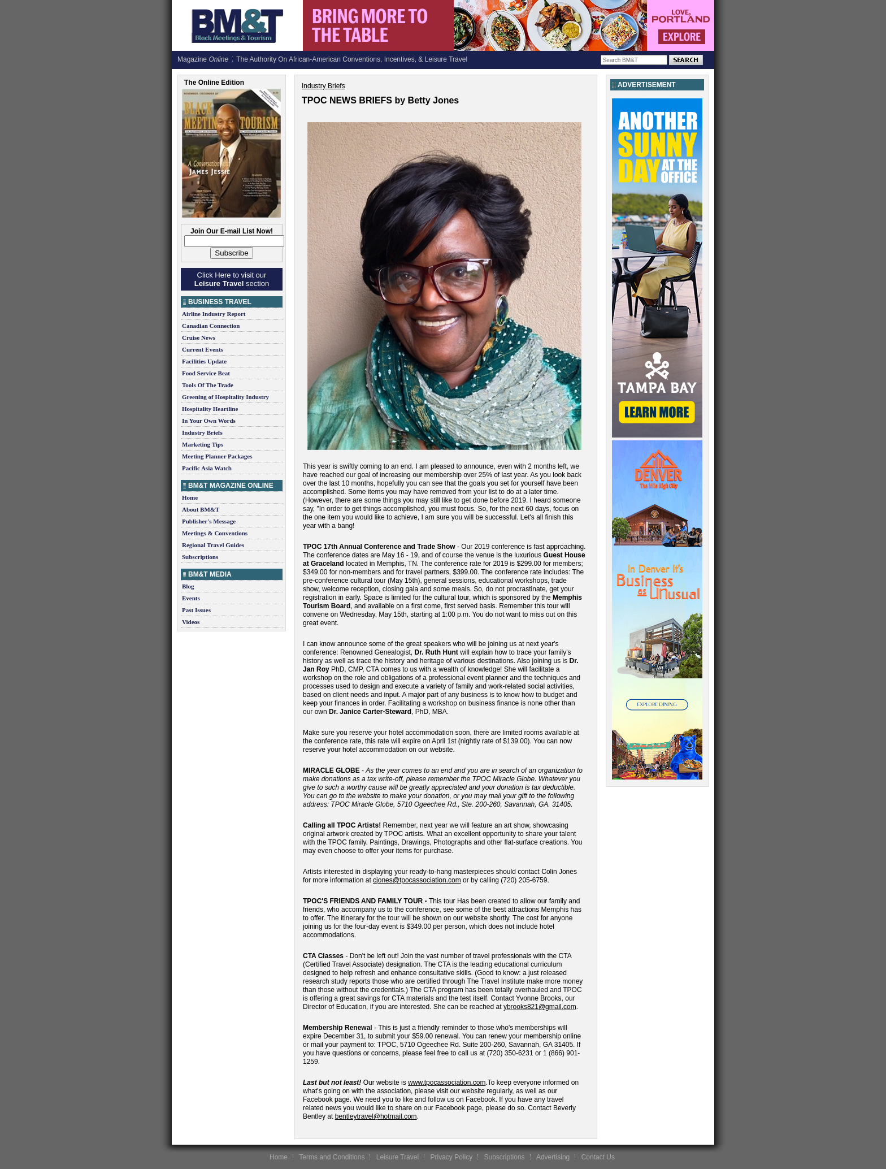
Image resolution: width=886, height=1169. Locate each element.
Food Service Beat (206, 373)
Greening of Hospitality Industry (225, 396)
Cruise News (198, 337)
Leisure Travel (397, 1157)
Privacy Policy (451, 1157)
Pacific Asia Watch (207, 468)
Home (190, 497)
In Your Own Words (209, 420)
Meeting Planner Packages (217, 456)
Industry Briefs (202, 432)
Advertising (553, 1157)
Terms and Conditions (331, 1157)
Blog (188, 586)
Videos (190, 621)
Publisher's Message (209, 521)
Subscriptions (200, 556)
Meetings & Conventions (214, 533)
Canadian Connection (211, 325)
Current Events (202, 349)
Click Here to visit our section (231, 279)
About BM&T (200, 509)
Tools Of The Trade (207, 385)
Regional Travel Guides (213, 545)
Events (191, 598)
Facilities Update (204, 361)
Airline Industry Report (213, 313)
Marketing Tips (202, 444)
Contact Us (598, 1157)
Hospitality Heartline (210, 408)
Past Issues (196, 610)
